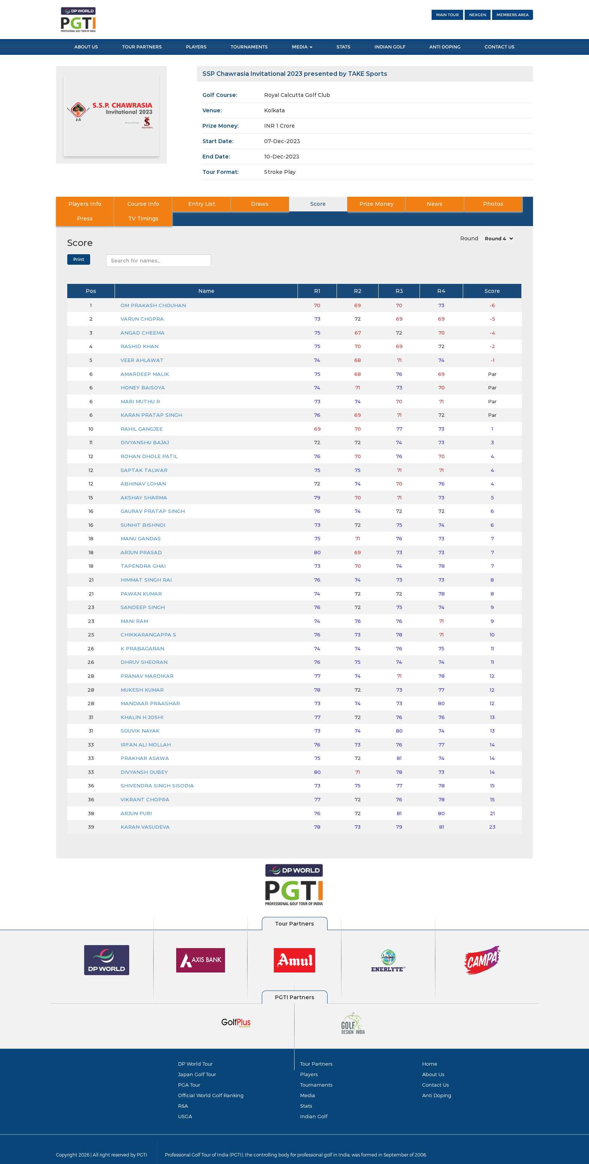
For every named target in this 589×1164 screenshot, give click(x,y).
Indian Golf (390, 47)
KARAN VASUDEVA (145, 812)
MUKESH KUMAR (142, 675)
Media (302, 47)
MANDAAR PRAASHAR (150, 689)
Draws (223, 204)
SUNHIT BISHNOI (143, 510)
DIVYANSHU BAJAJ (145, 428)
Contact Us (500, 47)
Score (270, 204)
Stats (343, 47)
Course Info (127, 204)
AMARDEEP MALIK (145, 359)
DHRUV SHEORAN (144, 648)
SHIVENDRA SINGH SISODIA (157, 771)
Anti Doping (445, 47)
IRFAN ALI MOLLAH (146, 730)
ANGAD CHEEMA (143, 318)
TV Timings (509, 204)
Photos (413, 204)
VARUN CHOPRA (142, 304)
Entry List (175, 204)
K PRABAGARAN (142, 634)
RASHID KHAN (140, 332)
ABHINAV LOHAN (143, 469)
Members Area (513, 14)
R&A (183, 1094)
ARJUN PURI (136, 799)
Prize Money (318, 204)
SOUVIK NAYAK (140, 716)
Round (469, 223)
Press (461, 204)
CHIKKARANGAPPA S (148, 620)
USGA (185, 1105)
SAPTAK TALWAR (144, 455)
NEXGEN (477, 14)
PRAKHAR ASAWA (145, 743)
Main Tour (447, 14)
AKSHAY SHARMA (144, 483)
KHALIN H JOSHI (142, 703)
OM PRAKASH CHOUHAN (153, 291)
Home (429, 1049)
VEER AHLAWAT (142, 345)
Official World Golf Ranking (210, 1083)
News (366, 204)
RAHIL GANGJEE (142, 414)
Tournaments (249, 47)
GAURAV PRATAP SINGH (153, 496)
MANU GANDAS (141, 524)
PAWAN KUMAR (141, 579)
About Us (86, 47)
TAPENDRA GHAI (143, 552)
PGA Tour (189, 1072)
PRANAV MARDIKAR (147, 661)
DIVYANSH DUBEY (144, 757)
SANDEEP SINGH (143, 593)
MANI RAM (134, 606)
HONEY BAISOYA (143, 373)
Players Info (79, 204)
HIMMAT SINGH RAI (146, 565)
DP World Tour (195, 1049)
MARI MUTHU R (140, 387)
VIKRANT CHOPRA (145, 785)
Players (196, 47)
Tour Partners (142, 47)
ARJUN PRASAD (141, 538)
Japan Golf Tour (197, 1060)
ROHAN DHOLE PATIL (149, 442)
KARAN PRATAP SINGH (151, 400)
